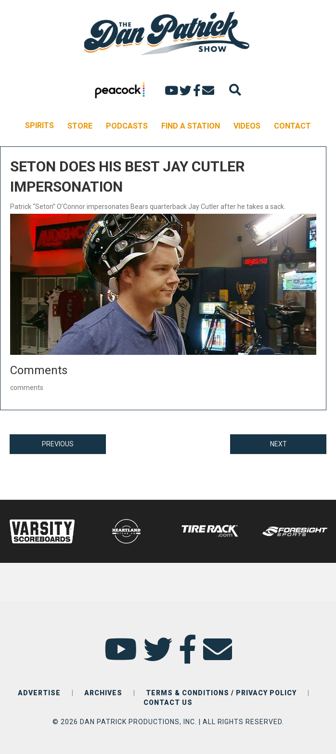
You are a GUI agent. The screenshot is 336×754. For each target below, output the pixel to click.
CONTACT (292, 125)
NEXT (278, 444)
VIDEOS (246, 125)
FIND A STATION (190, 125)
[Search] (235, 90)
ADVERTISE (39, 693)
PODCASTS (127, 125)
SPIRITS (39, 125)
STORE (79, 125)
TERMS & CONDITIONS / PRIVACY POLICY (221, 693)
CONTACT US (168, 702)
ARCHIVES (103, 693)
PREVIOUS (58, 444)
